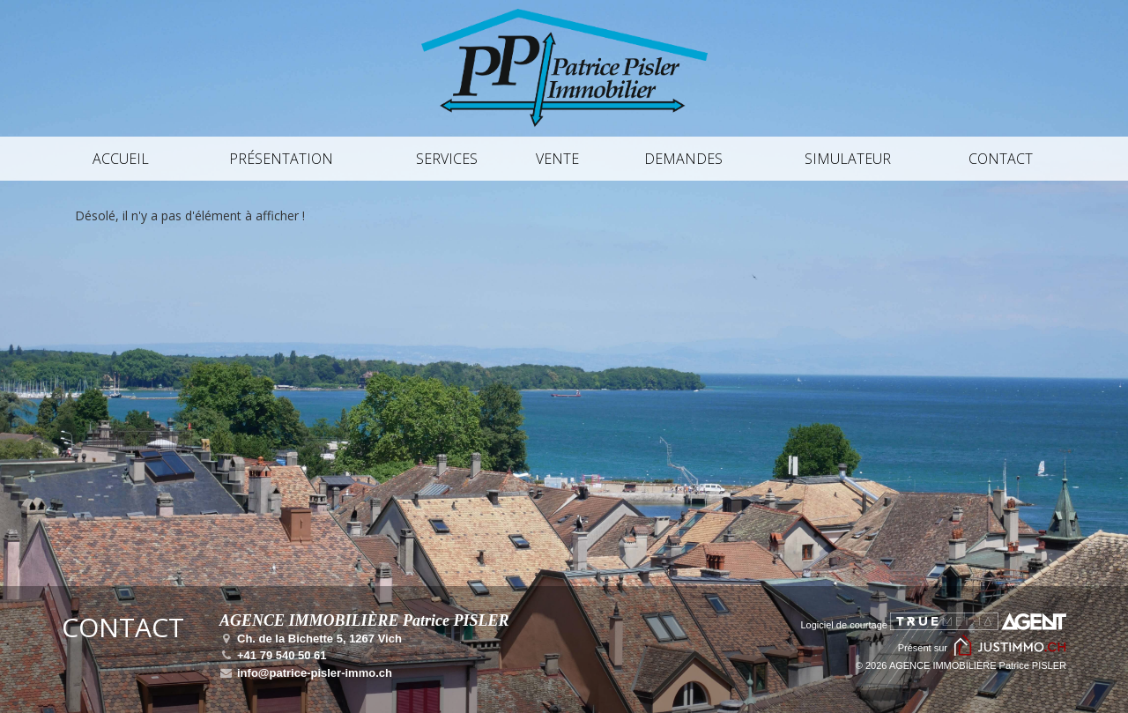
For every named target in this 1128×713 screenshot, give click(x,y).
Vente (557, 158)
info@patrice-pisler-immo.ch (305, 673)
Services (447, 158)
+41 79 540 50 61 (273, 655)
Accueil (121, 158)
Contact (1000, 158)
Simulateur (848, 158)
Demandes (683, 158)
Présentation (281, 158)
